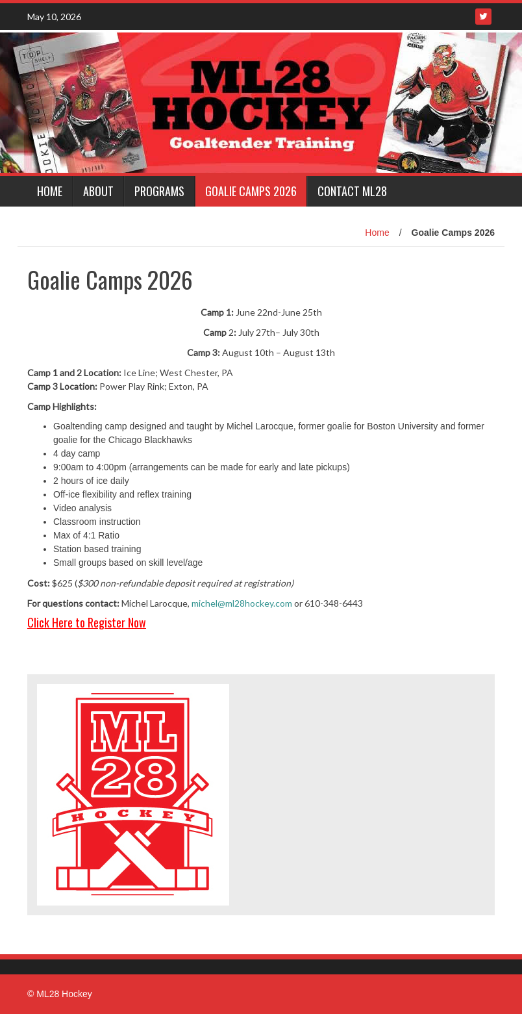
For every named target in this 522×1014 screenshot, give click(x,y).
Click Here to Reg (66, 622)
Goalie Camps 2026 (251, 191)
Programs (159, 191)
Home (49, 191)
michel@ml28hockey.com (242, 603)
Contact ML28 (352, 191)
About (98, 191)
